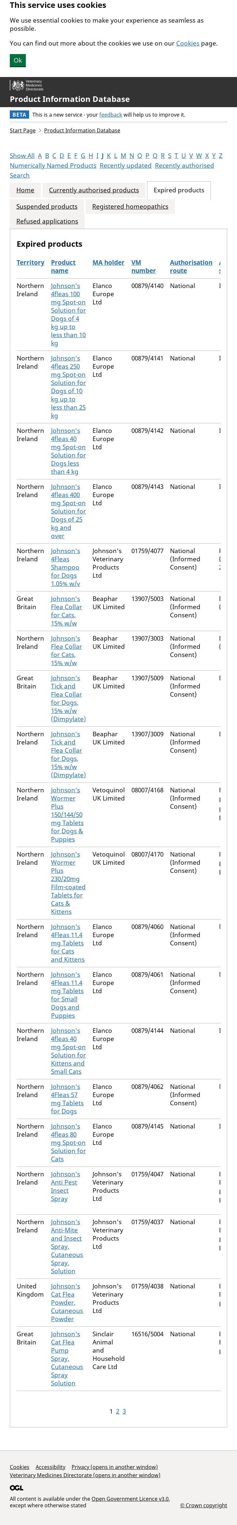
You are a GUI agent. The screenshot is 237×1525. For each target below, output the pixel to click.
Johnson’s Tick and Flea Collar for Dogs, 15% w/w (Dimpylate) (68, 698)
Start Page (23, 130)
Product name (63, 266)
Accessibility (50, 1467)
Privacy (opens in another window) (115, 1467)
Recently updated (126, 165)
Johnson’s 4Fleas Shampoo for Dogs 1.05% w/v (65, 567)
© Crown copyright (203, 1505)
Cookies (187, 43)
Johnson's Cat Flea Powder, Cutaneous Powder (67, 1302)
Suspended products (46, 207)
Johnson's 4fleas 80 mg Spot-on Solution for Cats (68, 1142)
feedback (110, 114)
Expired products (179, 190)
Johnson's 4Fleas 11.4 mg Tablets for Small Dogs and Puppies (67, 995)
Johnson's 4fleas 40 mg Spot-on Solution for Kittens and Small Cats (68, 1051)
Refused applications (47, 221)
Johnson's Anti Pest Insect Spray (65, 1186)
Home (25, 190)
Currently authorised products (94, 190)
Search (20, 175)
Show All (22, 155)
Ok (18, 60)
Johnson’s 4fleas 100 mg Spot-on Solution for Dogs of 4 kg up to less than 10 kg (68, 314)
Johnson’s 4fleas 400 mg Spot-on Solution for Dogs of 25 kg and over (68, 511)
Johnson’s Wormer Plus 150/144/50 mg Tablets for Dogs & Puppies (67, 814)
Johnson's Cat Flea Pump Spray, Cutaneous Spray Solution (67, 1358)
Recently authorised (184, 165)
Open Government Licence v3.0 (130, 1498)
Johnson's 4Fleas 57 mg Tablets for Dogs (67, 1098)
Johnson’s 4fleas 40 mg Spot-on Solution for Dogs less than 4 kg (68, 451)
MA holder (109, 262)
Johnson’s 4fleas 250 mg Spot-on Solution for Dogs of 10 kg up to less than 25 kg (68, 387)
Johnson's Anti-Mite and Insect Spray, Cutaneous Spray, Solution (67, 1246)
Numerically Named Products (53, 165)
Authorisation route (191, 266)
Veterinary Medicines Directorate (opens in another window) (85, 1475)
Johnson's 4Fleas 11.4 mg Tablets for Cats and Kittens (68, 943)
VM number (143, 266)
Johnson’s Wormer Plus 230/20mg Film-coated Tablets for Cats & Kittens (68, 883)
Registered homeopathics (130, 207)
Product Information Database (70, 99)
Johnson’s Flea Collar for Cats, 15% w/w (66, 610)
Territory (30, 262)
